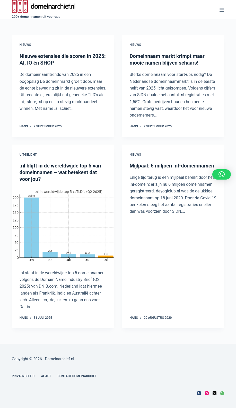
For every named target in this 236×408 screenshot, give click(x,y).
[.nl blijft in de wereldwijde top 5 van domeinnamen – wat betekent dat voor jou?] (63, 226)
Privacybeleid (23, 376)
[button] (221, 174)
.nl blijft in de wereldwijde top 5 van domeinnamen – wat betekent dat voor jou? (60, 172)
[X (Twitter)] (214, 393)
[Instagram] (207, 393)
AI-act (46, 376)
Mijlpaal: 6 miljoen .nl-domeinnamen (171, 166)
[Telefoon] (199, 393)
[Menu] (222, 9)
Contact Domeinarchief (77, 376)
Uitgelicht (28, 154)
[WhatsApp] (222, 393)
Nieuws (25, 45)
